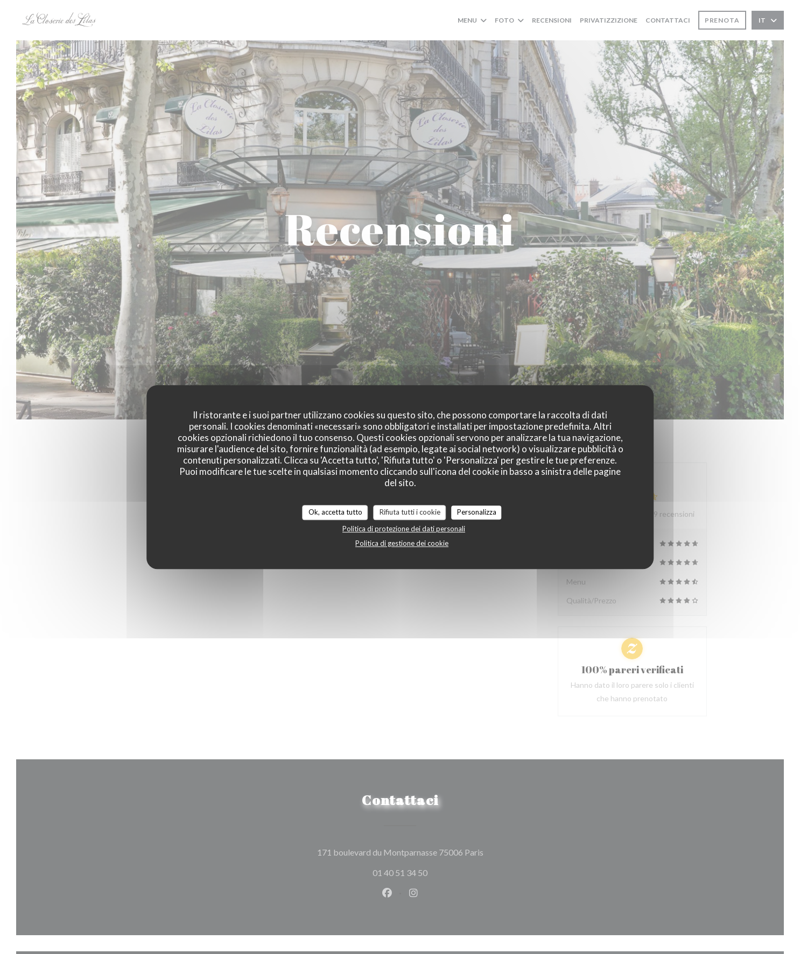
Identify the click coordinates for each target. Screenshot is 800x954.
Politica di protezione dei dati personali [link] (403, 528)
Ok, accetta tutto (335, 512)
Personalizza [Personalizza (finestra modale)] (476, 512)
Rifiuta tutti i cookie (410, 512)
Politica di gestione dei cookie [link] (401, 543)
